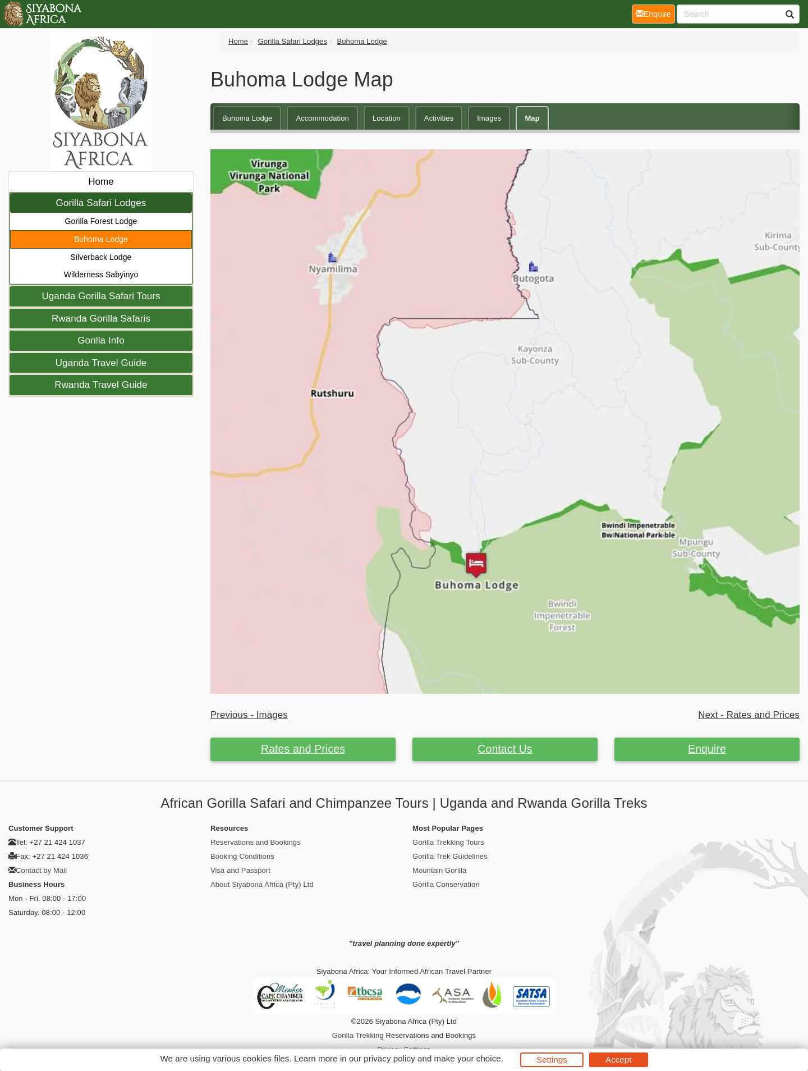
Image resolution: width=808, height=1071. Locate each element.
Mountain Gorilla (439, 870)
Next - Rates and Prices (749, 715)
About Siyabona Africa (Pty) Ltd (262, 884)
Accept (618, 1059)
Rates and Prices (303, 749)
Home (101, 181)
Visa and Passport (240, 870)
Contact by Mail (41, 870)
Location (387, 118)
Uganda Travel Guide (101, 363)
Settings (551, 1059)
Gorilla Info (100, 340)
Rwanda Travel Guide (100, 384)
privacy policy (389, 1058)
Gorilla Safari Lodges (101, 203)
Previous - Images (249, 715)
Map (532, 118)
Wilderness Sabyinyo (101, 274)
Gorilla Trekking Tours (448, 842)
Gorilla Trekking (358, 1035)
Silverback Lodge (101, 257)
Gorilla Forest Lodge (101, 221)
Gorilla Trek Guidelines (450, 856)
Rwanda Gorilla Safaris (101, 318)
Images (489, 118)
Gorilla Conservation (446, 884)
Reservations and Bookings (255, 842)
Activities (438, 118)
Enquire (707, 749)
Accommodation (322, 118)
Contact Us (505, 749)
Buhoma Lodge (101, 239)
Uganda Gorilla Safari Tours (101, 296)
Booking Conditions (242, 856)
